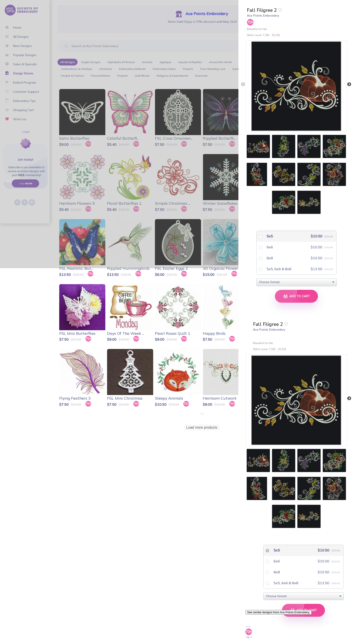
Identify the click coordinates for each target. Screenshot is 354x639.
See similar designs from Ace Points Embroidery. (278, 612)
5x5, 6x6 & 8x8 (278, 269)
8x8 (269, 258)
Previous (243, 84)
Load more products (201, 427)
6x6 (269, 247)
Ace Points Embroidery (263, 15)
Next (349, 84)
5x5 (269, 236)
